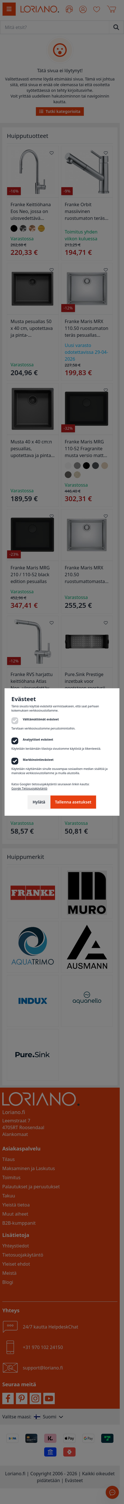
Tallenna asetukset (73, 802)
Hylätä (38, 802)
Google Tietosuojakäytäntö (29, 788)
